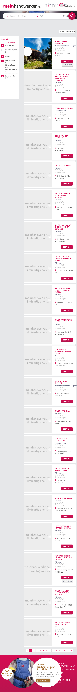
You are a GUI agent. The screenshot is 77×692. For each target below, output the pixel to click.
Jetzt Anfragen (43, 681)
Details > (66, 61)
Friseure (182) (10, 45)
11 (64, 651)
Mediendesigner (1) (11, 51)
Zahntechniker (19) (10, 77)
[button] (61, 15)
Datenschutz (59, 676)
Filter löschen (13, 42)
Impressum (58, 673)
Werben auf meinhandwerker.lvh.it (64, 664)
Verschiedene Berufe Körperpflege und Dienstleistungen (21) (11, 66)
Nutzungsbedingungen (64, 669)
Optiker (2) (9, 56)
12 (68, 651)
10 (60, 651)
